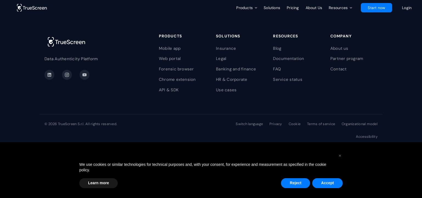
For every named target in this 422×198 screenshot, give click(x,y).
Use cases (226, 90)
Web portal (170, 58)
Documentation (288, 58)
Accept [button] (327, 183)
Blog (277, 48)
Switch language (249, 124)
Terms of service (321, 124)
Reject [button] (295, 183)
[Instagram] (67, 75)
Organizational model (360, 124)
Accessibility (367, 136)
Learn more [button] (98, 183)
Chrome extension (177, 79)
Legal (221, 58)
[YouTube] (84, 75)
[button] (340, 155)
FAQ (277, 69)
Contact (338, 69)
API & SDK (169, 90)
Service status (287, 79)
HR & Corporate (231, 79)
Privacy (275, 124)
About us (339, 48)
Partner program (346, 58)
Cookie (294, 124)
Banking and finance (236, 69)
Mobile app (170, 48)
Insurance (226, 48)
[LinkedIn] (49, 75)
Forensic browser (176, 69)
